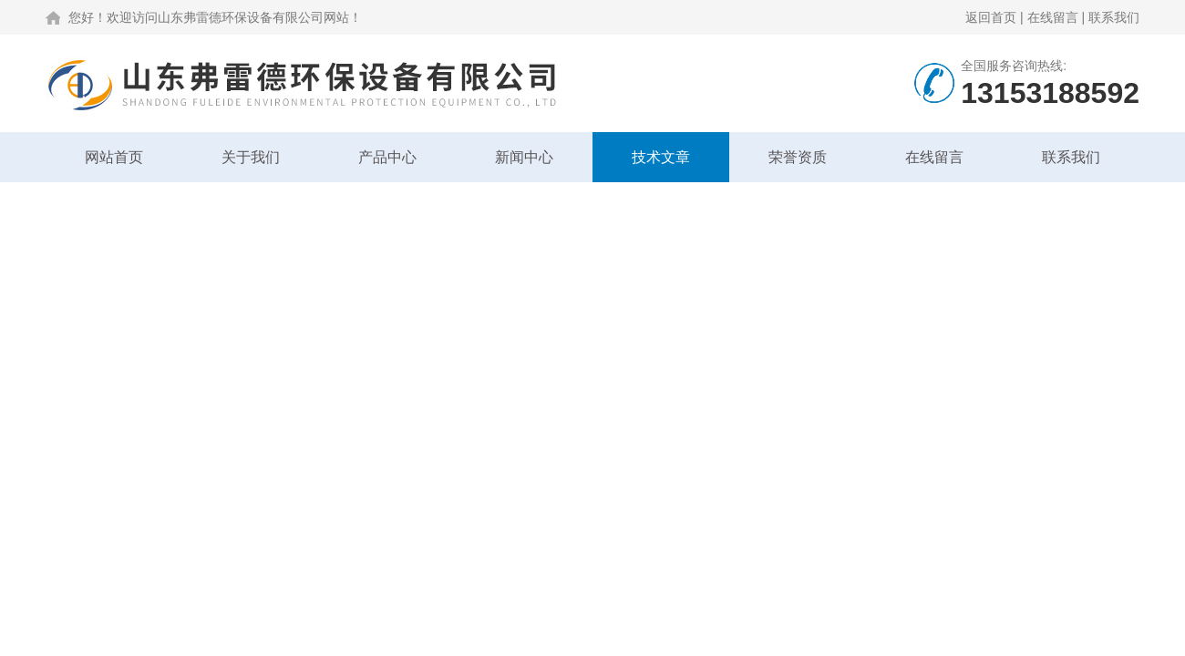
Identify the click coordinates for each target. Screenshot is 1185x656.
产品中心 (387, 157)
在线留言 (1052, 17)
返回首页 (990, 17)
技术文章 (661, 157)
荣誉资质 (797, 157)
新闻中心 (524, 157)
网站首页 (114, 157)
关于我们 (251, 157)
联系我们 (1113, 17)
